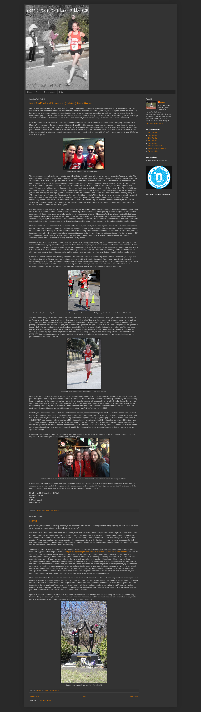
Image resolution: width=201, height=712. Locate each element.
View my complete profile (154, 123)
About (38, 92)
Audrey (162, 102)
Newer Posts (34, 697)
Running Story (50, 92)
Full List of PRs (153, 151)
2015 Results (152, 138)
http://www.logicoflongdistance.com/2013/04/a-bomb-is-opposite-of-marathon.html (97, 552)
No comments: (55, 510)
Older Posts (134, 697)
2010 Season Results (155, 146)
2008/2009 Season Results (157, 148)
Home (29, 92)
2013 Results (152, 143)
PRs (61, 92)
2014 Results (152, 141)
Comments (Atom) (45, 700)
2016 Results (152, 135)
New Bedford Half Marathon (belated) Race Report (61, 103)
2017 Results (152, 133)
